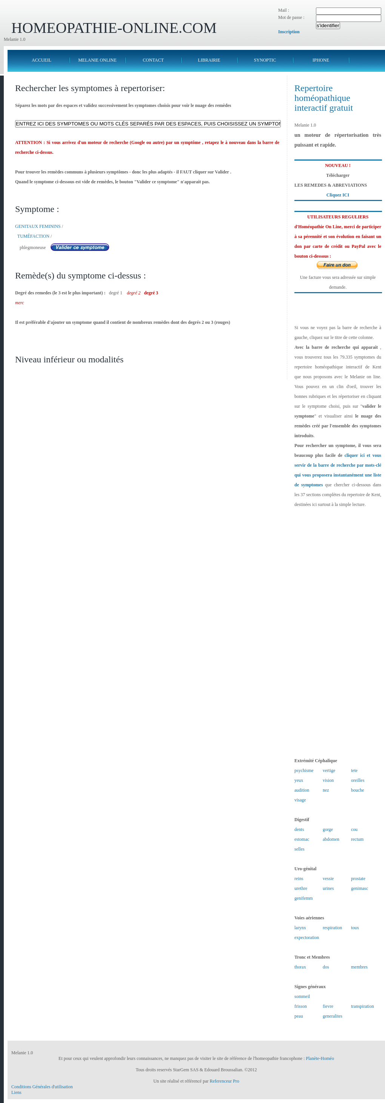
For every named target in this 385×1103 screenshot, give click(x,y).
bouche (357, 790)
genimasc (359, 888)
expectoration (306, 937)
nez (326, 790)
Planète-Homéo (320, 1058)
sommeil (302, 996)
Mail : (283, 10)
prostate (358, 878)
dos (326, 967)
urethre (300, 888)
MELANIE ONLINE (97, 60)
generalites (332, 1016)
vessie (328, 878)
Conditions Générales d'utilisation (42, 1086)
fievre (328, 1006)
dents (299, 829)
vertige (329, 770)
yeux (298, 780)
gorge (328, 829)
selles (299, 849)
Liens (16, 1092)
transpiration (362, 1006)
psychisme (304, 770)
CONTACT (153, 60)
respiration (332, 927)
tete (354, 770)
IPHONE (321, 60)
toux (355, 927)
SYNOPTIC (265, 60)
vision (328, 780)
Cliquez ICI (337, 195)
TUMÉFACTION (33, 236)
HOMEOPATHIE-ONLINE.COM (114, 27)
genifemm (303, 898)
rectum (357, 839)
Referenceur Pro (224, 1081)
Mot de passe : (291, 17)
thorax (300, 967)
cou (354, 829)
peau (298, 1016)
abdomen (331, 839)
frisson (300, 1006)
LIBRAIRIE (209, 60)
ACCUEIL (41, 60)
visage (300, 800)
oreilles (357, 780)
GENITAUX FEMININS (38, 226)
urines (328, 888)
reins (298, 878)
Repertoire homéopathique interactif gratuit (323, 98)
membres (359, 967)
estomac (301, 839)
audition (301, 790)
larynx (300, 927)
